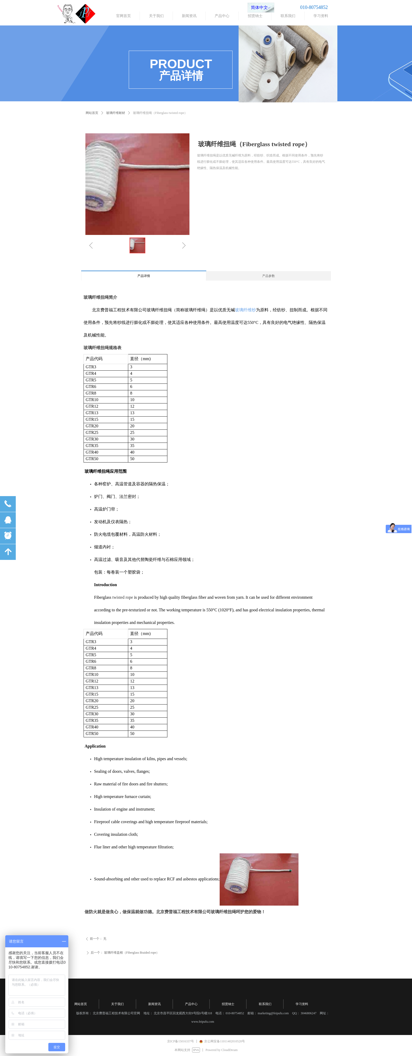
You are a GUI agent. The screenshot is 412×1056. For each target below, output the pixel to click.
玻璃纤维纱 (245, 310)
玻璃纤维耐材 (115, 113)
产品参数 (268, 276)
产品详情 (143, 276)
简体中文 (259, 7)
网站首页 (92, 113)
